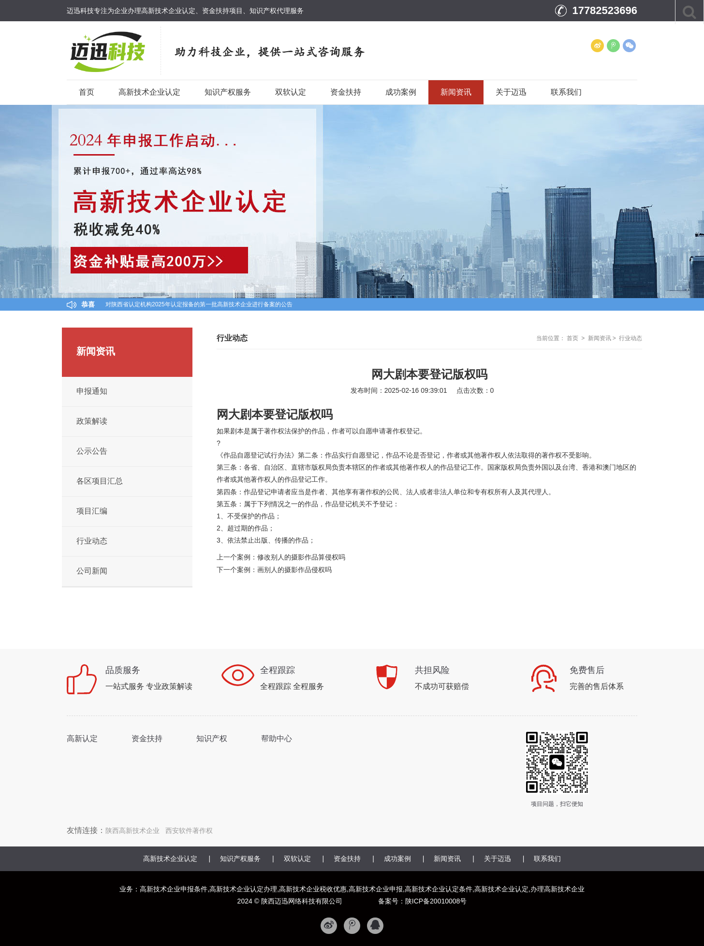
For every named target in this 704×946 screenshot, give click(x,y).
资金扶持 (345, 92)
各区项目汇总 (99, 481)
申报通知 (91, 391)
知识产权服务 (228, 92)
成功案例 (400, 92)
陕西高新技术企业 (132, 830)
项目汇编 (91, 511)
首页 (86, 92)
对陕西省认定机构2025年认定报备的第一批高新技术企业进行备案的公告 (199, 304)
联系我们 (566, 92)
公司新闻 (91, 571)
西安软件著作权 (189, 830)
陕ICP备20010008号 (436, 901)
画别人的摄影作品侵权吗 (294, 569)
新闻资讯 (455, 92)
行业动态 (630, 338)
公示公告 (91, 451)
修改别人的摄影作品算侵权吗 (301, 557)
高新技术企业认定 (149, 92)
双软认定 (290, 92)
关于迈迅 (511, 92)
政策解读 (91, 421)
